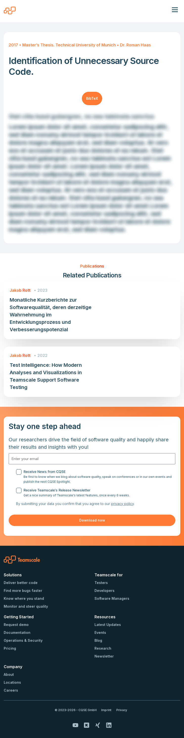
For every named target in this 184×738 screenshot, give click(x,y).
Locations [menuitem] (12, 682)
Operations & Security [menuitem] (23, 640)
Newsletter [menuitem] (104, 656)
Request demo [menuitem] (16, 624)
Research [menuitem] (102, 648)
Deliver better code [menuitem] (21, 583)
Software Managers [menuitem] (111, 598)
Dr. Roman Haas (135, 44)
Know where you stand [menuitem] (24, 598)
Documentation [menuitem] (17, 632)
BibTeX (92, 98)
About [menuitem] (9, 674)
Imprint (106, 710)
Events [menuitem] (100, 632)
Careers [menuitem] (11, 690)
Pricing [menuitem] (10, 648)
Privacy (121, 710)
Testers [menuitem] (101, 583)
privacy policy (122, 504)
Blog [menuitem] (98, 640)
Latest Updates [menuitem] (107, 624)
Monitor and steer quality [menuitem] (26, 606)
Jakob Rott (20, 290)
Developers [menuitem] (104, 590)
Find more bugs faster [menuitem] (23, 590)
